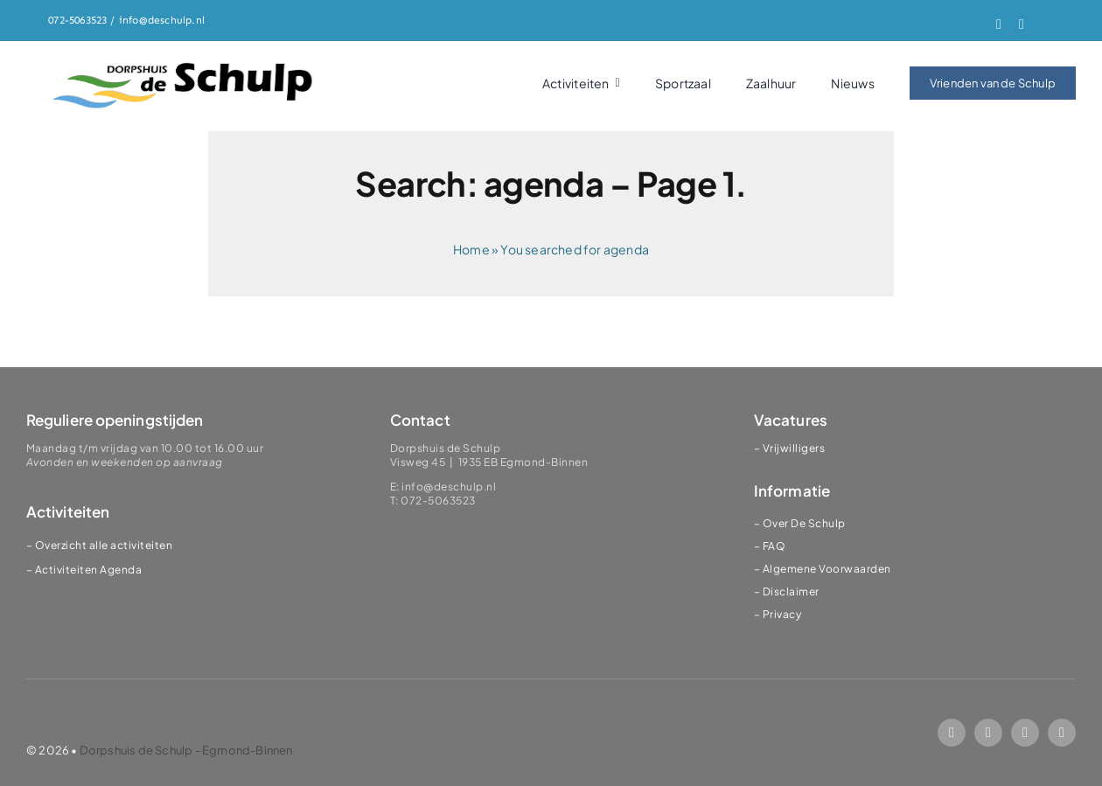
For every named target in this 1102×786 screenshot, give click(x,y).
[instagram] (1021, 24)
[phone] (1062, 733)
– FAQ (770, 546)
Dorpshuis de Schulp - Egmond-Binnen (186, 750)
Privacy (782, 614)
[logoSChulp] (183, 64)
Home (471, 249)
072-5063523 (77, 20)
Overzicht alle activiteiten (104, 545)
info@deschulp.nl (162, 20)
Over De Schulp (804, 523)
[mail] (1025, 733)
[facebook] (998, 24)
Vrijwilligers (794, 448)
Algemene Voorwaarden (827, 568)
